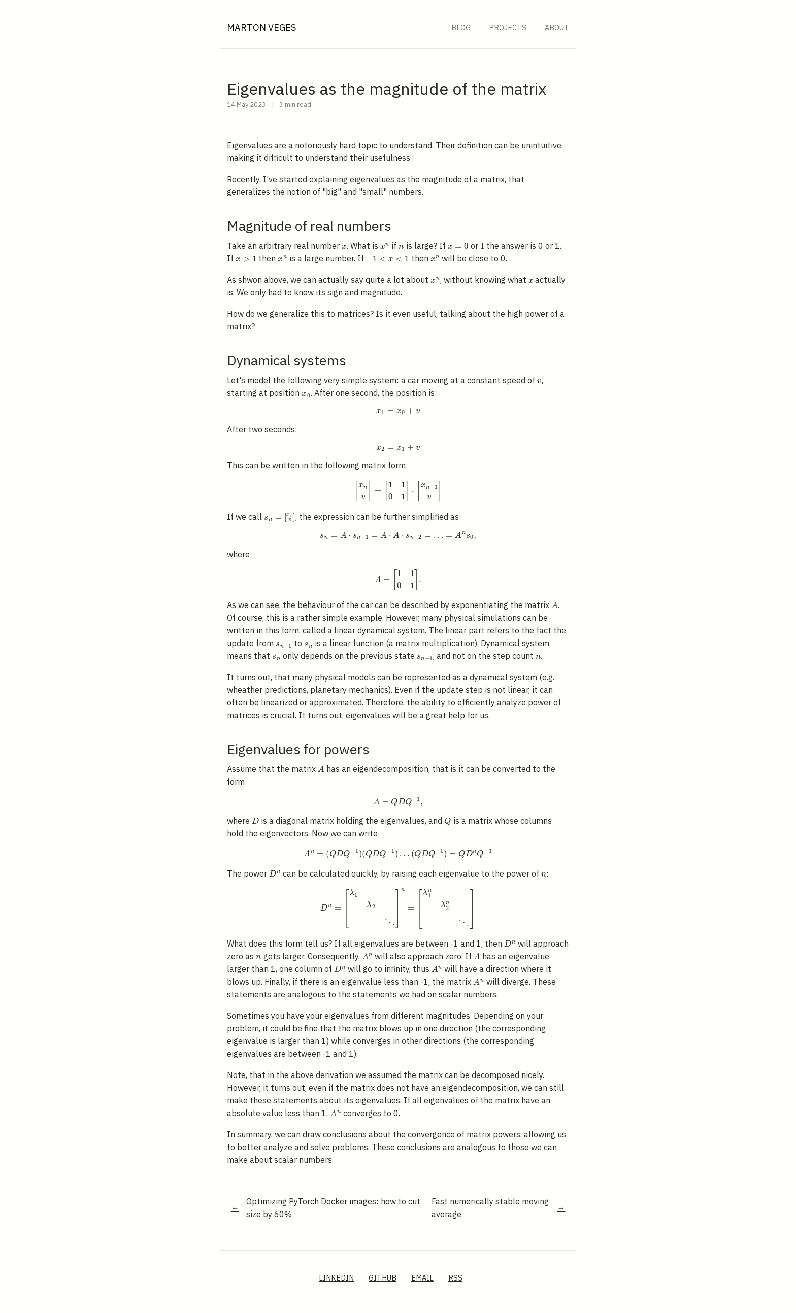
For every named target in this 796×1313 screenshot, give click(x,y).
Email (422, 1278)
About (557, 27)
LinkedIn (336, 1278)
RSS (455, 1278)
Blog (461, 27)
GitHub (382, 1278)
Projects (507, 27)
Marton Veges (261, 27)
